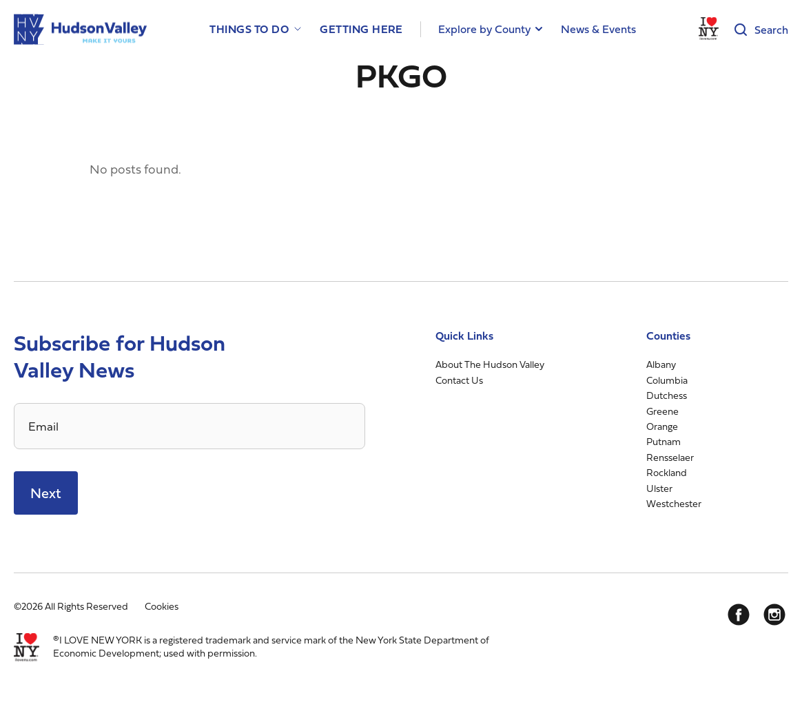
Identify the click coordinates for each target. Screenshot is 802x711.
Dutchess (666, 395)
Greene (662, 411)
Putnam (663, 441)
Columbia (667, 380)
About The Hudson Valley (489, 364)
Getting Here (361, 29)
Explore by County (484, 29)
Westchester (673, 503)
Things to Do (249, 29)
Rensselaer (670, 457)
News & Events (598, 29)
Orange (662, 426)
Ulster (659, 488)
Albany (661, 364)
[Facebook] (738, 614)
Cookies (161, 606)
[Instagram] (774, 614)
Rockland (666, 472)
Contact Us (459, 380)
